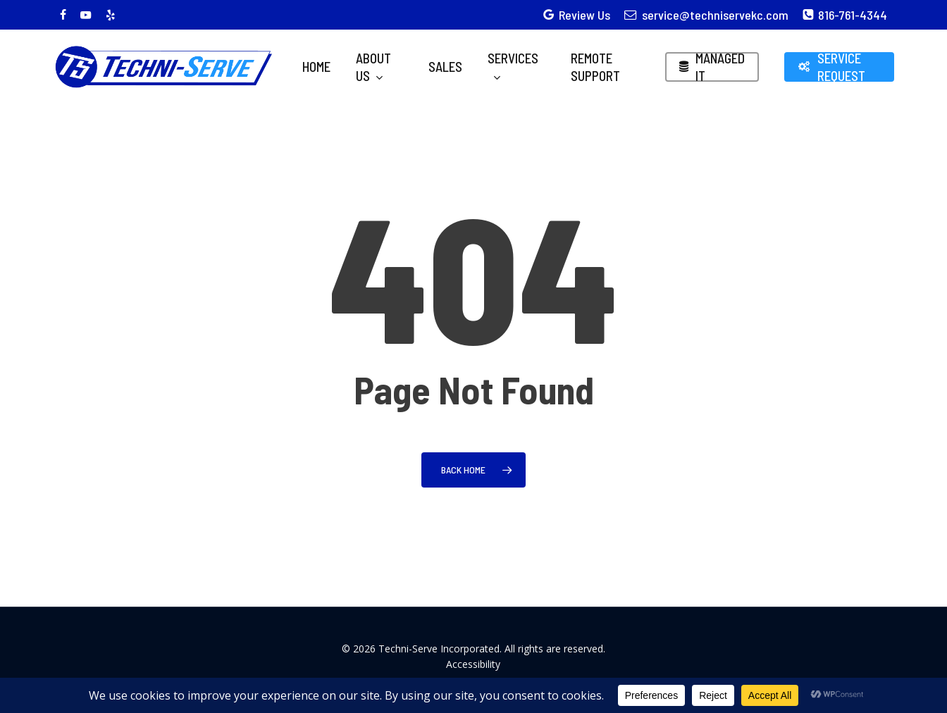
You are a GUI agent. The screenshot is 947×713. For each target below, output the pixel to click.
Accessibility (473, 664)
